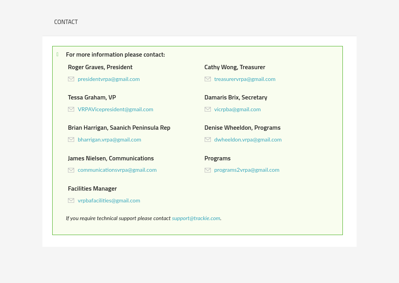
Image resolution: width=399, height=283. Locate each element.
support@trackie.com (196, 218)
